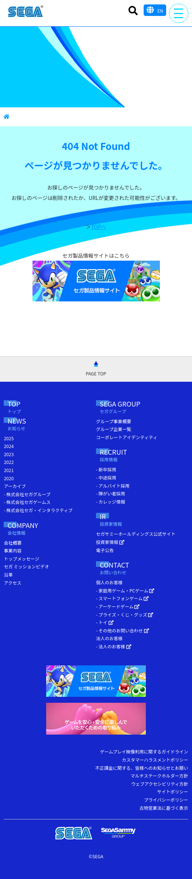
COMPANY (32, 529)
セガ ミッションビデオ (26, 566)
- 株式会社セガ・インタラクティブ (38, 510)
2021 (9, 470)
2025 (9, 438)
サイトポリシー (172, 791)
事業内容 (12, 550)
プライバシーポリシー (166, 799)
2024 (9, 446)
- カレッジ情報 (110, 501)
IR (115, 520)
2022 (9, 462)
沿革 (8, 574)
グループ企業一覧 (113, 429)
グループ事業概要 (113, 421)
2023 (9, 454)
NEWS (26, 424)
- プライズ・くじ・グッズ (124, 614)
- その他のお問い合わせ (122, 630)
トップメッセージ (21, 558)
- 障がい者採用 (110, 493)
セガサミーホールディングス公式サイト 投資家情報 (135, 538)
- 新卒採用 (106, 469)
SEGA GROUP (134, 407)
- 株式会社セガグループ (27, 494)
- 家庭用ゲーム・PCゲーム (125, 590)
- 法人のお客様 (113, 646)
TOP (21, 407)
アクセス (12, 582)
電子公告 (105, 550)
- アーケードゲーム (118, 606)
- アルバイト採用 (113, 485)
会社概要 (12, 542)
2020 (9, 478)
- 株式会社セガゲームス (27, 502)
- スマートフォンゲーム (122, 598)
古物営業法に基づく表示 (164, 808)
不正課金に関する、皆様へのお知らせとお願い (141, 768)
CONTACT (128, 568)
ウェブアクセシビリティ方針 (159, 784)
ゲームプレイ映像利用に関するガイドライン (144, 751)
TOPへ (98, 226)
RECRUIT (123, 456)
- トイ (105, 622)
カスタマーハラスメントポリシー (155, 759)
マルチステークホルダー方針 (159, 775)
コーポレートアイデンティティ (126, 437)
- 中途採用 (106, 477)
